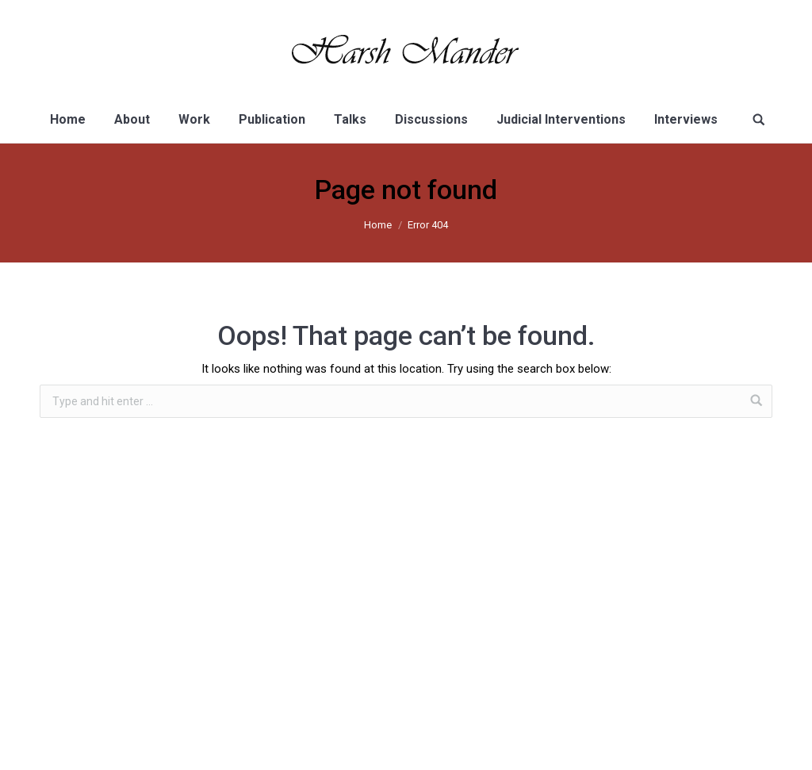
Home (378, 225)
